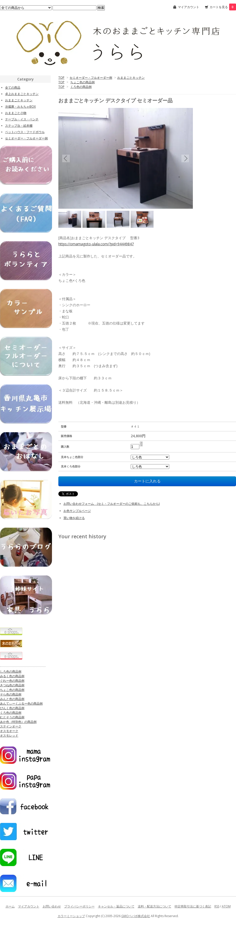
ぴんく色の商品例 (12, 708)
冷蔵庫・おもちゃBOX (20, 106)
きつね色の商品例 (12, 685)
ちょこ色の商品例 (82, 82)
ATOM (226, 906)
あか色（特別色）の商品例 (18, 722)
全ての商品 (12, 87)
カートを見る (223, 7)
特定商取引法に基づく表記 (193, 906)
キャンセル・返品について (116, 906)
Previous (66, 158)
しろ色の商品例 (10, 671)
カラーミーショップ (71, 916)
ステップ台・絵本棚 (18, 125)
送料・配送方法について (154, 906)
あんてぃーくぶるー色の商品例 (21, 703)
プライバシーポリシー (79, 906)
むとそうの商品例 (12, 717)
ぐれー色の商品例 (12, 680)
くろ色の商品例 (81, 87)
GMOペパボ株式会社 (135, 916)
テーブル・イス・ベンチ (22, 119)
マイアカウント (188, 7)
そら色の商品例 (10, 694)
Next (185, 158)
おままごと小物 (15, 113)
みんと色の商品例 (12, 699)
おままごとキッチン (131, 77)
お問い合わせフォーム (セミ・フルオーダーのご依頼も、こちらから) (111, 503)
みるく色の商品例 (12, 676)
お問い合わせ (52, 906)
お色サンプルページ (77, 511)
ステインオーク (10, 726)
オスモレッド (9, 735)
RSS (216, 906)
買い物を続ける (74, 518)
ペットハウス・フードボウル (25, 132)
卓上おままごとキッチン (22, 94)
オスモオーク (9, 731)
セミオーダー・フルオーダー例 (91, 77)
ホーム (10, 906)
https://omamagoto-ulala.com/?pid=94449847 (96, 243)
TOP (61, 77)
